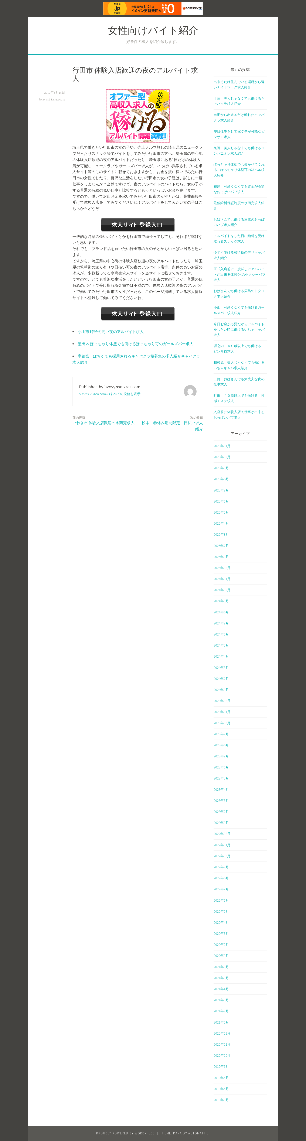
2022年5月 (221, 911)
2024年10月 (222, 590)
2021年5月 (221, 978)
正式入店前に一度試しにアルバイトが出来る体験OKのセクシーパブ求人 (239, 274)
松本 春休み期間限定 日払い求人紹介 (171, 423)
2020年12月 (222, 1033)
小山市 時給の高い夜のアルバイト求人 (111, 331)
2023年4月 (221, 789)
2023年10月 (222, 723)
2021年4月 (221, 989)
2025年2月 (221, 546)
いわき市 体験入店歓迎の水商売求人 (103, 420)
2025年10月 (222, 457)
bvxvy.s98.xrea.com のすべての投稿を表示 (109, 394)
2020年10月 (222, 1055)
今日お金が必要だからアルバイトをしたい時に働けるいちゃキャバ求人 (239, 329)
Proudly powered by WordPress (125, 1133)
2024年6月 (221, 634)
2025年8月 (221, 479)
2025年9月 (221, 468)
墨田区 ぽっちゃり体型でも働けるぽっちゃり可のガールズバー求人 (135, 343)
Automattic (198, 1133)
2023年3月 (221, 800)
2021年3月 (221, 1000)
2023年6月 (221, 767)
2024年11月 (222, 579)
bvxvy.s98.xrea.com (52, 99)
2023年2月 (221, 811)
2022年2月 (221, 944)
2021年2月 (221, 1011)
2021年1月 (221, 1022)
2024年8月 (221, 612)
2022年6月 (221, 900)
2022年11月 (222, 845)
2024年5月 (221, 645)
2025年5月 (221, 512)
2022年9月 (221, 867)
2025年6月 (221, 501)
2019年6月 (221, 1066)
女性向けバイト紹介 (153, 32)
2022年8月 (221, 878)
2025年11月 (222, 446)
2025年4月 (221, 523)
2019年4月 (221, 1089)
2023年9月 (221, 734)
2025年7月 (221, 490)
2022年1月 (221, 955)
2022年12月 (222, 834)
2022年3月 (221, 933)
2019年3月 (221, 1100)
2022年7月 (221, 889)
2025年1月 (221, 557)
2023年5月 (221, 778)
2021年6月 (221, 967)
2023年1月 (221, 822)
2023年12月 (222, 701)
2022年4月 (221, 922)
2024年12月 (222, 568)
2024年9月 (221, 601)
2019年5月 (221, 1078)
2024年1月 (221, 690)
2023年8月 (221, 745)
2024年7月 (221, 623)
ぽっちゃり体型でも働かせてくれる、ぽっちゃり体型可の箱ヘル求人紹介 (239, 169)
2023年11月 (222, 712)
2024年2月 (221, 678)
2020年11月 (222, 1044)
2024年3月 (221, 667)
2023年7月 (221, 756)
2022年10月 (222, 856)
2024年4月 (221, 656)
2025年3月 (221, 534)
